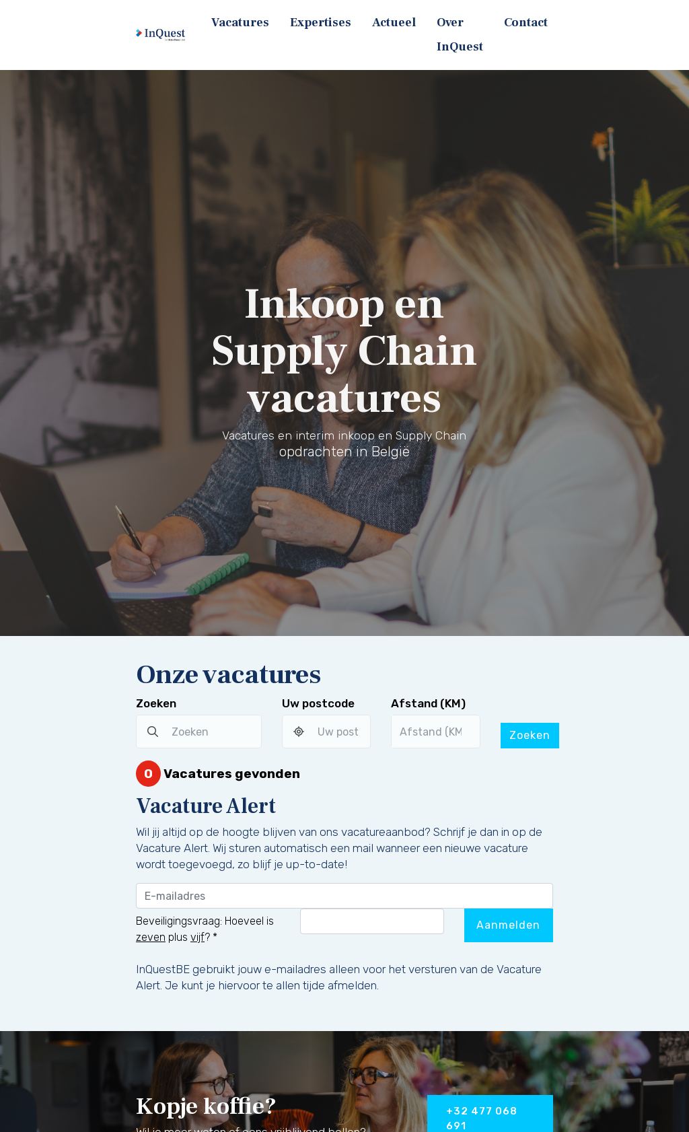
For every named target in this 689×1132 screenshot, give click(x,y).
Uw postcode (318, 703)
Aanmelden (508, 925)
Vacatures (240, 22)
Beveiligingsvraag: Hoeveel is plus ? (205, 929)
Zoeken (156, 703)
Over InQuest (460, 35)
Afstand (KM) (428, 703)
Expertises (320, 22)
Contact (526, 22)
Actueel (394, 22)
